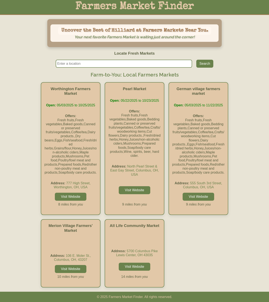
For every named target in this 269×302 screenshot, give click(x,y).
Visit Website (70, 196)
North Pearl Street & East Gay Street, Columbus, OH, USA (134, 170)
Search (204, 63)
